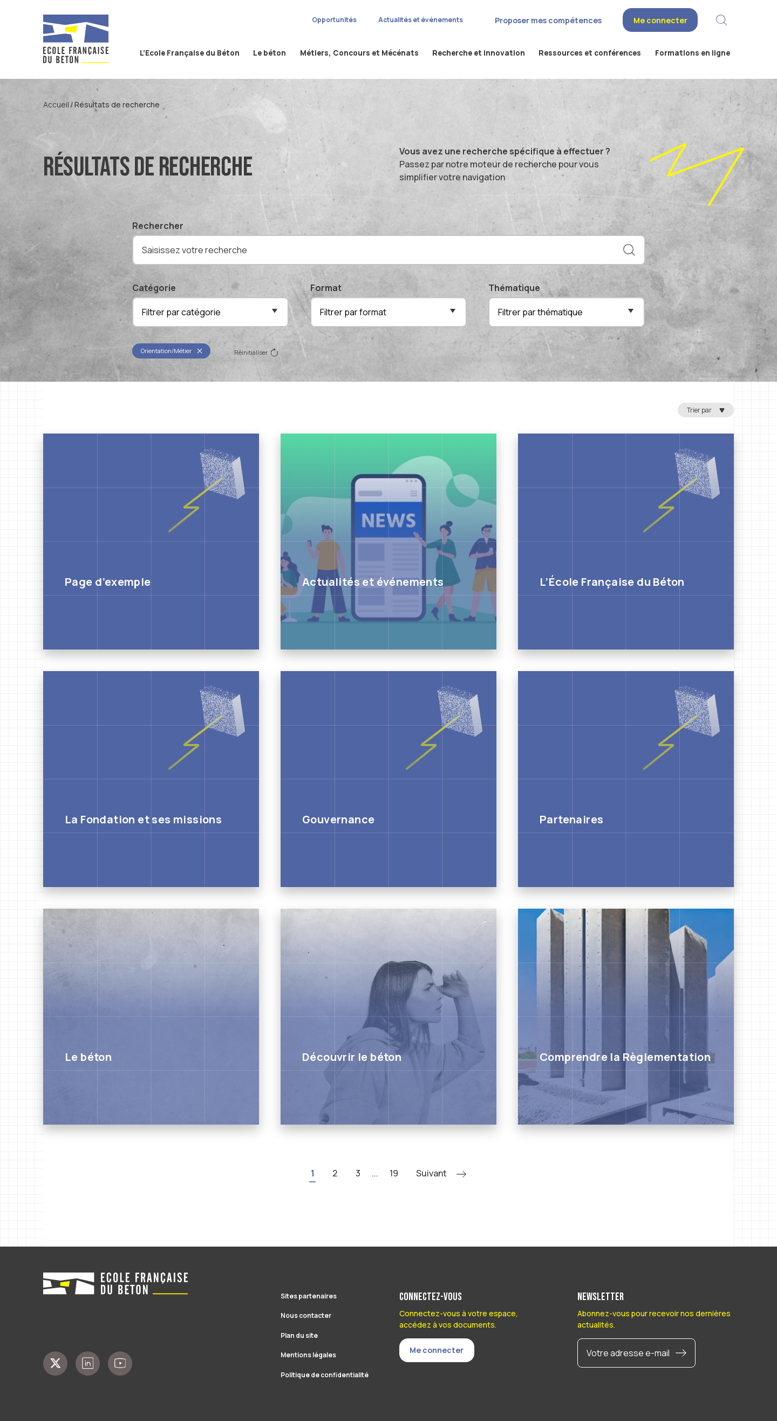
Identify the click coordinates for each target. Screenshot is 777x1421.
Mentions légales (308, 1354)
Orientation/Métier (172, 351)
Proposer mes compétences (548, 20)
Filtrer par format (353, 312)
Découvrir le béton (351, 1057)
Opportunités (334, 19)
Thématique (514, 288)
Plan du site (299, 1335)
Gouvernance (338, 819)
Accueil (56, 104)
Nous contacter (306, 1315)
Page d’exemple (108, 581)
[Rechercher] (629, 250)
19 (394, 1173)
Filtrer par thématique (540, 312)
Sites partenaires (309, 1296)
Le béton (88, 1057)
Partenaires (571, 819)
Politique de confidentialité (325, 1374)
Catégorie (154, 288)
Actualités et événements (420, 19)
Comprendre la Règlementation (625, 1057)
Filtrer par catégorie (181, 312)
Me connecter (660, 20)
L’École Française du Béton (612, 581)
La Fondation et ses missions (143, 819)
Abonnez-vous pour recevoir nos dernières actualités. (654, 1319)
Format (326, 288)
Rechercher (157, 226)
